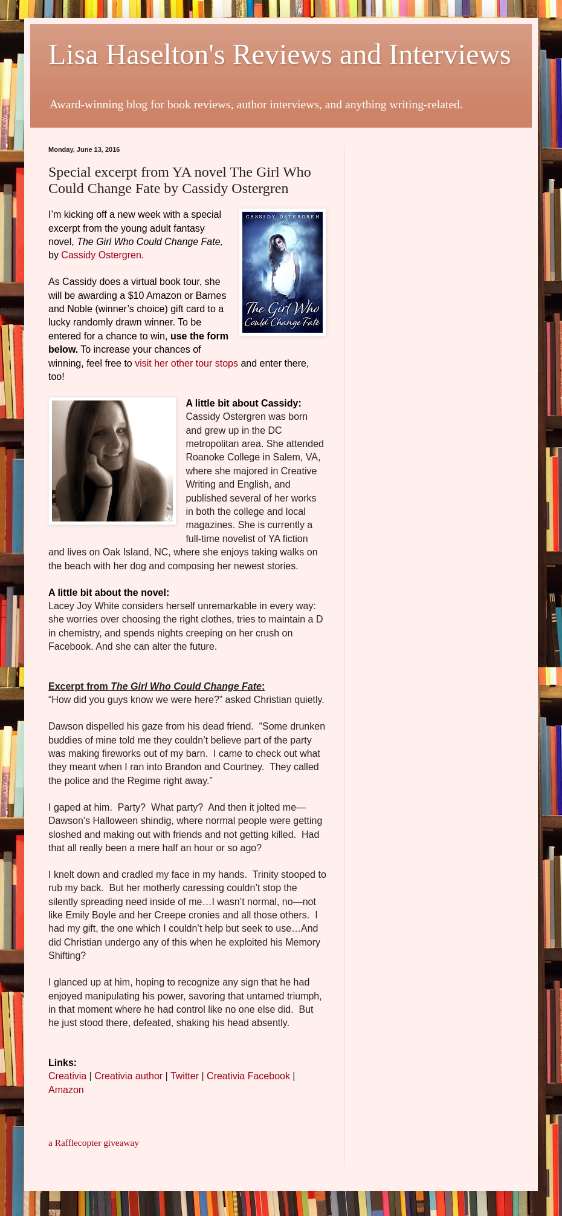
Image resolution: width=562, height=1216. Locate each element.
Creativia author (128, 1076)
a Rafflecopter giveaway (93, 1142)
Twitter (184, 1076)
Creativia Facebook (248, 1076)
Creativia (67, 1076)
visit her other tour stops (186, 363)
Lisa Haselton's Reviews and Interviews (279, 54)
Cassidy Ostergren (101, 255)
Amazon (66, 1090)
